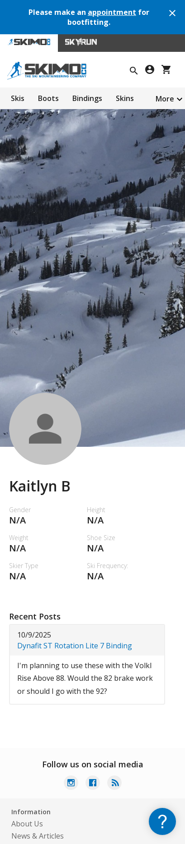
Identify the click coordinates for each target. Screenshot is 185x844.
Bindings (87, 98)
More (165, 99)
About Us (27, 824)
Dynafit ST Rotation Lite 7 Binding (74, 646)
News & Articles (37, 836)
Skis (17, 98)
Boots (48, 98)
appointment (112, 12)
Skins (125, 98)
